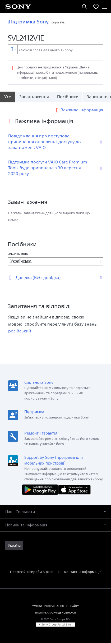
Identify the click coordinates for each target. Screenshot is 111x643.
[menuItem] (96, 6)
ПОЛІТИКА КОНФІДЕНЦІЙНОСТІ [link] (55, 612)
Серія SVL (58, 22)
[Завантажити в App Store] (74, 489)
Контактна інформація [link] (82, 572)
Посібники (67, 96)
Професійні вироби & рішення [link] (34, 572)
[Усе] (7, 97)
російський (19, 331)
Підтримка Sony (28, 21)
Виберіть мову (18, 253)
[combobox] (55, 49)
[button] (55, 511)
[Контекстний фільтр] (12, 49)
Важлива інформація (82, 110)
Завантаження (34, 96)
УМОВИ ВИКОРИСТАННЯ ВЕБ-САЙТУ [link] (55, 605)
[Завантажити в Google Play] (41, 489)
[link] (14, 545)
